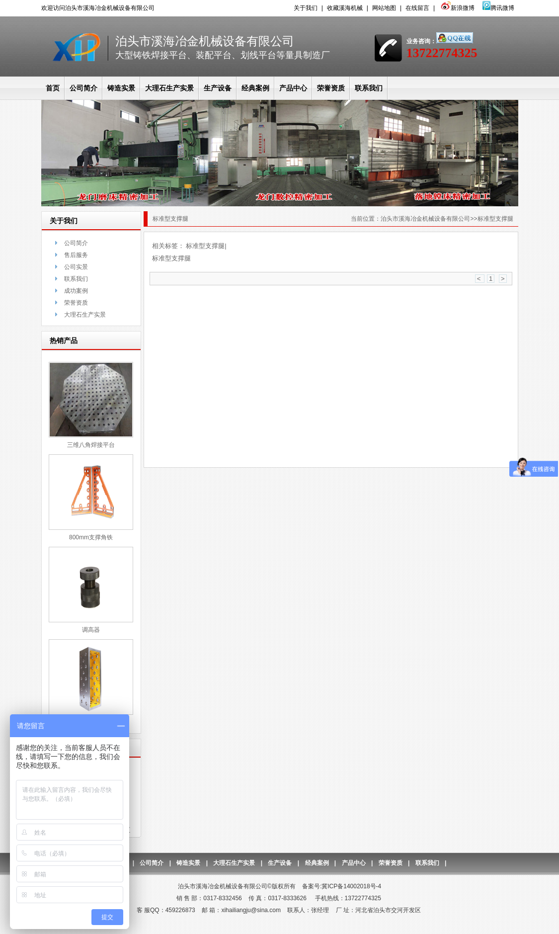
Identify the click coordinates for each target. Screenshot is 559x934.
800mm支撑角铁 (91, 537)
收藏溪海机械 (345, 7)
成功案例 (76, 290)
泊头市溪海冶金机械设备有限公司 (425, 218)
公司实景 (76, 266)
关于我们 (306, 7)
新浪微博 (456, 7)
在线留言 (417, 7)
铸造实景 (121, 88)
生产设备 (218, 88)
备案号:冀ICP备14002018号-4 (341, 886)
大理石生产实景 (169, 88)
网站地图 (384, 7)
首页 (53, 88)
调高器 (91, 629)
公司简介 (83, 88)
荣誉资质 (331, 88)
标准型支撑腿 (205, 246)
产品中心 (293, 88)
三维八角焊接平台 (91, 444)
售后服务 (76, 255)
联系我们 (369, 88)
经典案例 (255, 88)
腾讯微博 (498, 7)
